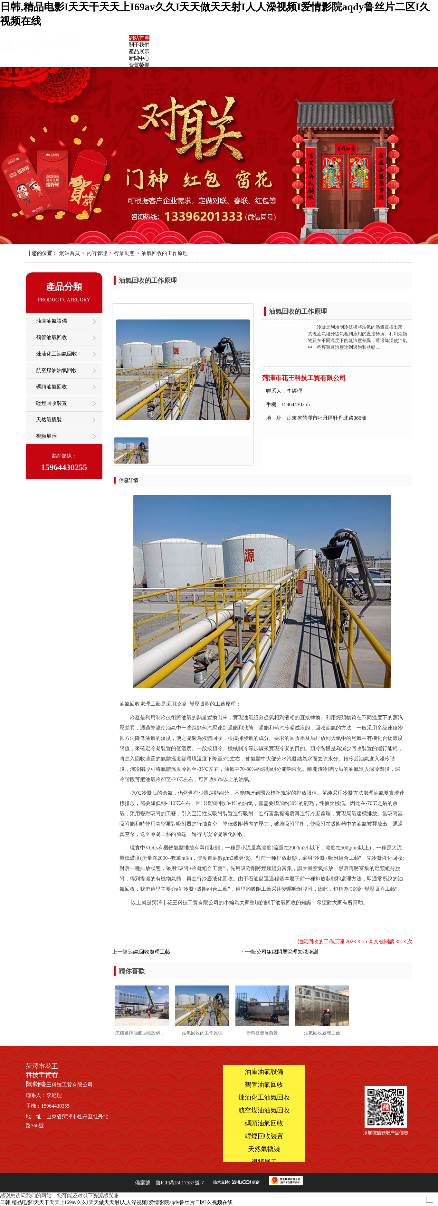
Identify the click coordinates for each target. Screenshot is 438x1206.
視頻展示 (46, 436)
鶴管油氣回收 (51, 337)
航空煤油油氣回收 (56, 370)
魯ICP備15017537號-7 (180, 1182)
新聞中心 (139, 58)
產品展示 (139, 51)
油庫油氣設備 (51, 321)
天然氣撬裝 (49, 419)
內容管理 (97, 253)
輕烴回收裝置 (51, 403)
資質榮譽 (139, 65)
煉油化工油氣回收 (56, 354)
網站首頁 (139, 38)
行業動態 (124, 253)
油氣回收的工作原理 (164, 253)
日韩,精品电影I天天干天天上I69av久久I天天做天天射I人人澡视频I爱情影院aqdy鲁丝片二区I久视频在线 (116, 1202)
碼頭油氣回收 (51, 386)
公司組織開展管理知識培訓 (287, 952)
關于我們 (139, 44)
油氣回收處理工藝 (149, 952)
